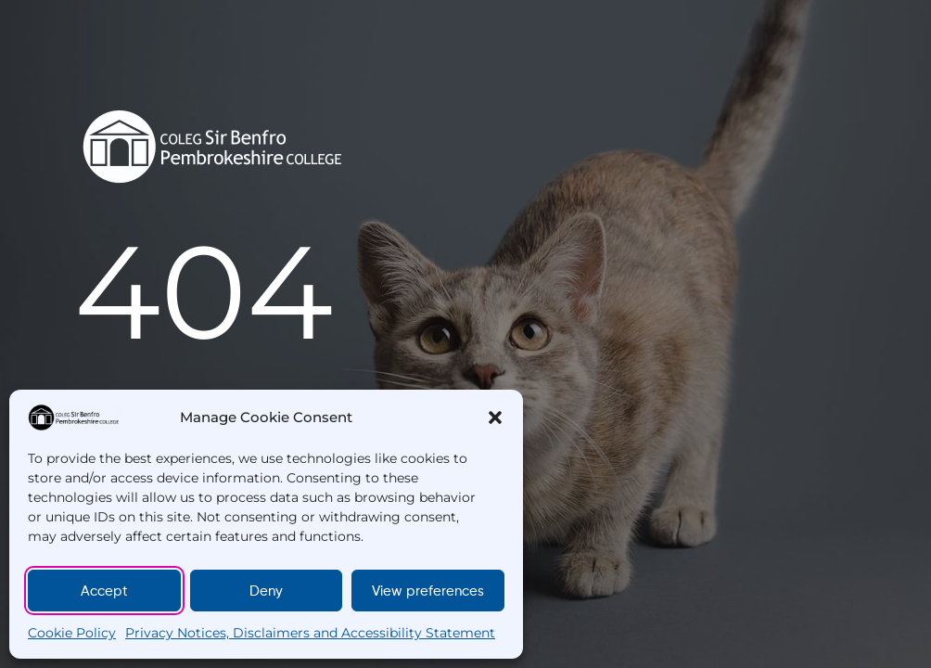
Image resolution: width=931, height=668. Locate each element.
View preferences (428, 591)
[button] (495, 417)
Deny (266, 591)
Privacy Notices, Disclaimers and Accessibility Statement (310, 632)
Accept (104, 591)
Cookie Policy (72, 632)
